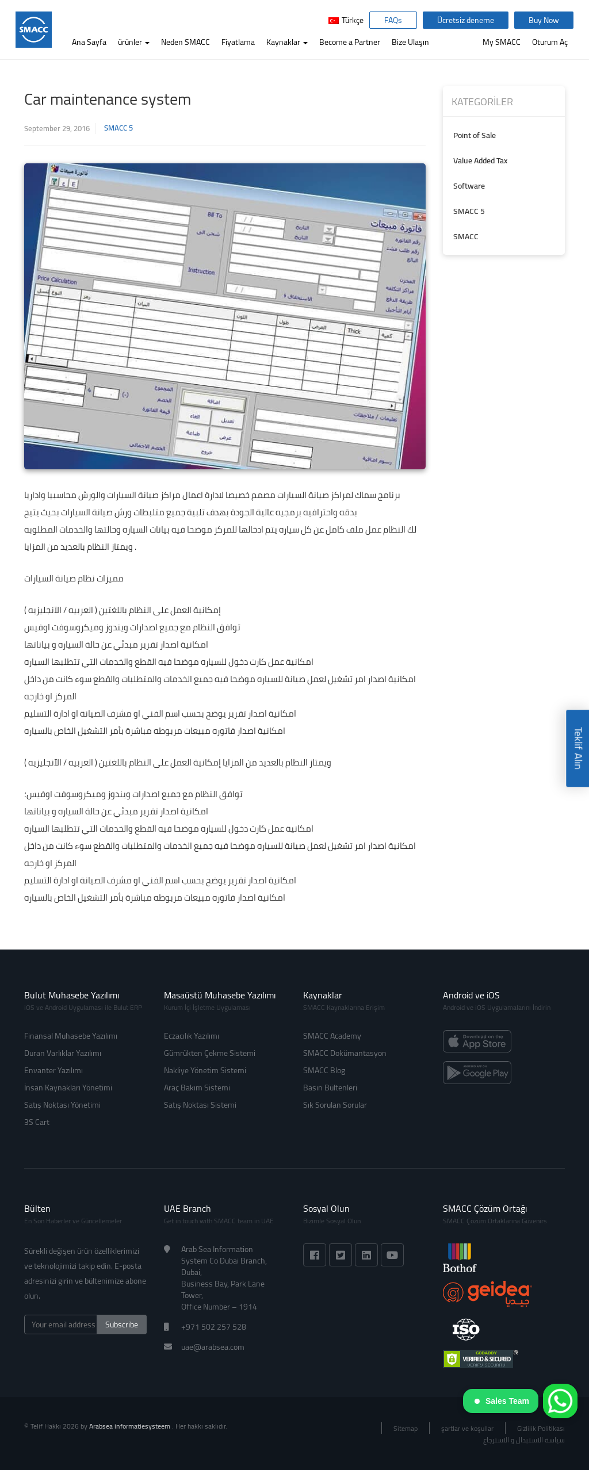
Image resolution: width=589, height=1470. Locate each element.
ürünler (134, 42)
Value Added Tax (480, 160)
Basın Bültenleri (330, 1087)
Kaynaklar (287, 42)
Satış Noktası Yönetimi (62, 1105)
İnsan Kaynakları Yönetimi (68, 1087)
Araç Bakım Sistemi (197, 1087)
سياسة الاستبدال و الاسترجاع (524, 1439)
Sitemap (405, 1428)
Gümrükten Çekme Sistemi (209, 1053)
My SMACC (502, 42)
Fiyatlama (238, 42)
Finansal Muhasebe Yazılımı (70, 1036)
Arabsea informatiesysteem (130, 1426)
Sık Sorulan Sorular (335, 1105)
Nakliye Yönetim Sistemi (205, 1070)
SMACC (466, 236)
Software (469, 185)
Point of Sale (474, 135)
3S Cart (36, 1122)
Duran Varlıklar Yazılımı (62, 1053)
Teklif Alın (578, 749)
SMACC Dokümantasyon (345, 1053)
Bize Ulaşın (410, 42)
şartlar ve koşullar (467, 1428)
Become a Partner (349, 42)
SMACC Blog (324, 1070)
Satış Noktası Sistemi (200, 1105)
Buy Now (544, 20)
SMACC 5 (118, 127)
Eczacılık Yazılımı (191, 1036)
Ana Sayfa (89, 42)
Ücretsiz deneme (465, 20)
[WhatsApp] (560, 1401)
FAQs (393, 20)
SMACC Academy (332, 1036)
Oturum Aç (550, 42)
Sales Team (502, 1401)
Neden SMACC (185, 42)
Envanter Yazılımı (53, 1070)
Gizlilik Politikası (541, 1428)
